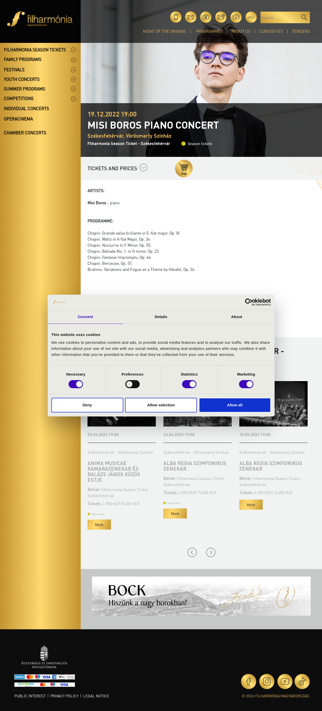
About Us (240, 31)
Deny (87, 405)
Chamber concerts (25, 132)
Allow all (235, 405)
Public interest (30, 695)
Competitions (19, 98)
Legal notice (96, 695)
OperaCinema (18, 119)
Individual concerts (26, 108)
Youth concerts (22, 79)
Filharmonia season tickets (35, 49)
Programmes (209, 31)
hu (251, 17)
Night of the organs (164, 31)
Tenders (301, 31)
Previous (192, 552)
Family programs (22, 59)
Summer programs (24, 89)
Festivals (14, 69)
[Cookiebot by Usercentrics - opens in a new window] (249, 302)
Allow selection (161, 405)
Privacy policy (64, 695)
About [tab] (236, 317)
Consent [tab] (85, 317)
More (99, 524)
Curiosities (271, 31)
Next (210, 552)
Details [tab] (161, 317)
